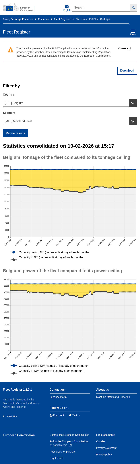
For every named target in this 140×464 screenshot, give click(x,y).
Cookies (101, 441)
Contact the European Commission (69, 434)
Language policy (105, 434)
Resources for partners (62, 451)
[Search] (133, 8)
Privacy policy (104, 454)
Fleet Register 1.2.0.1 (17, 389)
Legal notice (56, 458)
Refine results (15, 133)
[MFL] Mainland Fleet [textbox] (18, 121)
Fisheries (43, 19)
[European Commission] (20, 7)
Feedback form (58, 397)
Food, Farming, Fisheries (18, 19)
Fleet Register (62, 19)
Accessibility (10, 416)
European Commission (19, 435)
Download (127, 70)
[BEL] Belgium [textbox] (14, 103)
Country (8, 94)
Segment (9, 112)
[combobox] (70, 103)
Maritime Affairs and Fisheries (113, 397)
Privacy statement (106, 448)
